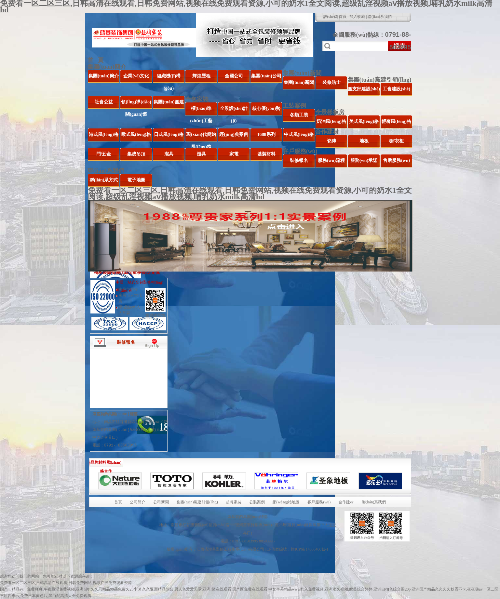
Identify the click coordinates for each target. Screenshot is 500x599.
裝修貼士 (331, 82)
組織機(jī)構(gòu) (169, 78)
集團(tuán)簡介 (107, 66)
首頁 (118, 502)
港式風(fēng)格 (103, 134)
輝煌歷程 (201, 75)
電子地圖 (136, 180)
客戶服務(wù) (300, 151)
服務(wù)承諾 (363, 160)
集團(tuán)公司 (266, 75)
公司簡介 (137, 502)
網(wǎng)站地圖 (286, 502)
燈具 (201, 154)
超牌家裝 (233, 502)
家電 (233, 154)
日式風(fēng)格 (168, 134)
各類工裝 (299, 115)
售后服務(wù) (396, 160)
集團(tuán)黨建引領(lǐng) (380, 79)
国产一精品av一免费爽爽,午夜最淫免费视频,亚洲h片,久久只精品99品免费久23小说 (70, 589)
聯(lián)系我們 (380, 16)
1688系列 (266, 134)
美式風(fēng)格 (364, 121)
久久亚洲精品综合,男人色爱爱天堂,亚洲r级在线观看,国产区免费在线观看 (204, 589)
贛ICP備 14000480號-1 (310, 549)
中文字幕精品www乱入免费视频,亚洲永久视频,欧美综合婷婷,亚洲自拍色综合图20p (339, 589)
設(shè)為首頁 (335, 16)
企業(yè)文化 (136, 75)
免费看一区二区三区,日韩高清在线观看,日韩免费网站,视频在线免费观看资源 (66, 582)
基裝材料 (266, 154)
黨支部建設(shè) (364, 89)
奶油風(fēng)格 (331, 121)
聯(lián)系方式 (103, 180)
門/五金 (103, 154)
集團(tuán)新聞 (302, 73)
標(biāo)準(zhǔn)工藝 (201, 110)
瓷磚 (331, 141)
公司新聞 (161, 502)
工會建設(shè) (396, 89)
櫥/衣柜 (396, 141)
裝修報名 (299, 160)
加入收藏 (357, 16)
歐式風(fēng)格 (136, 134)
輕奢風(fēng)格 (396, 121)
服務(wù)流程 (331, 160)
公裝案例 (257, 502)
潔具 (168, 154)
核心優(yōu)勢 (266, 108)
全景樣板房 (330, 112)
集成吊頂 (136, 154)
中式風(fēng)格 (299, 134)
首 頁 (96, 60)
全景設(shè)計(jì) (234, 110)
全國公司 (234, 75)
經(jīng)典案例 (233, 134)
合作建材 (327, 131)
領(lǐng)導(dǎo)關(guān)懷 (136, 104)
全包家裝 (197, 99)
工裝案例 (294, 105)
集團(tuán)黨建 (169, 102)
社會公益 (104, 102)
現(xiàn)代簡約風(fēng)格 (201, 136)
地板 (364, 141)
